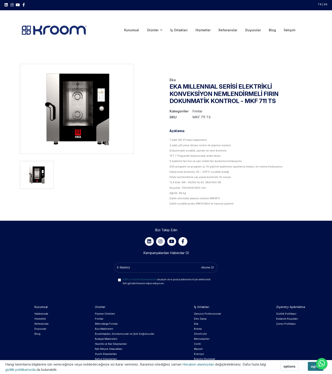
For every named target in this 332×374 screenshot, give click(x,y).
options (289, 366)
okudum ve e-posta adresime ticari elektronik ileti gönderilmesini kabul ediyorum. (166, 262)
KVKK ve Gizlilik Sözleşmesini (139, 261)
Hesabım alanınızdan (198, 364)
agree (315, 366)
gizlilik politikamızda (21, 369)
